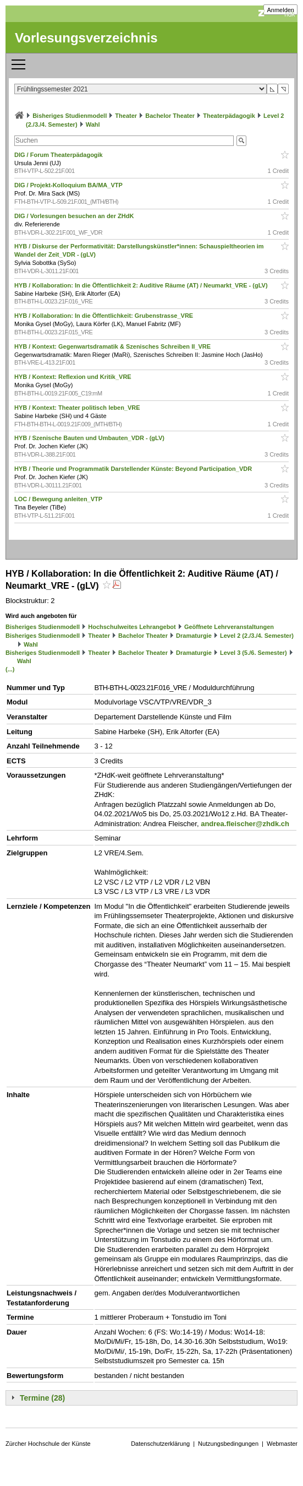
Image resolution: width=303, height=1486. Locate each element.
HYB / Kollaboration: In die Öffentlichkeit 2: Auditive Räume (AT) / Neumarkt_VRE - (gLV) (141, 285)
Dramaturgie (194, 635)
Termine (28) (42, 1397)
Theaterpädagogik (229, 115)
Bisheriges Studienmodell (69, 115)
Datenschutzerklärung (160, 1443)
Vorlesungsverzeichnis (86, 37)
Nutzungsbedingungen (228, 1443)
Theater (126, 115)
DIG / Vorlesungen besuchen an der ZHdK (74, 216)
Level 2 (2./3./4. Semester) (257, 635)
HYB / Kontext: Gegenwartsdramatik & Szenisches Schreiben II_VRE (113, 346)
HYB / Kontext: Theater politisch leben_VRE (78, 407)
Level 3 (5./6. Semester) (253, 652)
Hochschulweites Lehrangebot (132, 626)
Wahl (93, 124)
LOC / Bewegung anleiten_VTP (59, 499)
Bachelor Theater (170, 115)
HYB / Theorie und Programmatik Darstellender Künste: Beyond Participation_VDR (134, 468)
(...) (10, 669)
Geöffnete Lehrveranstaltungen (229, 626)
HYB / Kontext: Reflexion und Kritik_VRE (73, 376)
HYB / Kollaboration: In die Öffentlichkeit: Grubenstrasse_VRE (104, 315)
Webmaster (282, 1443)
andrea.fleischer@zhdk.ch (245, 824)
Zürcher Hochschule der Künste (48, 1443)
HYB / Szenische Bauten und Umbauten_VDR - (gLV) (90, 438)
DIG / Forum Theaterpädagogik (59, 154)
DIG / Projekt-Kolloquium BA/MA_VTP (69, 185)
